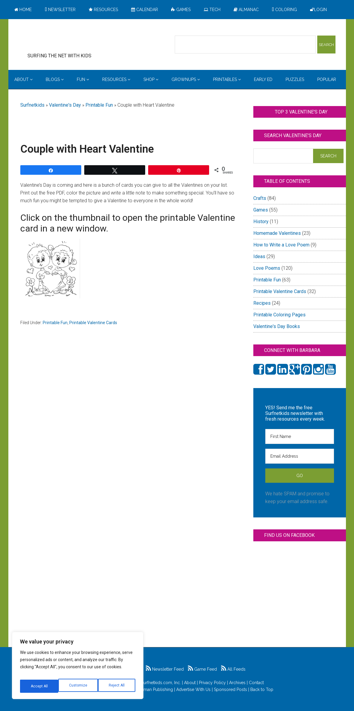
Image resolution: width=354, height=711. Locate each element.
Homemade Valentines (277, 233)
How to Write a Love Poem (281, 245)
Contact (256, 682)
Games (260, 210)
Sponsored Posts (230, 689)
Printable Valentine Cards (93, 322)
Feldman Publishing (154, 689)
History (261, 221)
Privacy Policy (212, 682)
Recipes (262, 303)
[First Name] (299, 436)
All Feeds (233, 669)
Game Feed (202, 669)
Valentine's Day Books (276, 326)
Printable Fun (99, 105)
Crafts (259, 198)
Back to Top (261, 689)
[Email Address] (299, 456)
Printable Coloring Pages (279, 315)
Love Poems (266, 268)
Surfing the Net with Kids (68, 38)
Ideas (259, 256)
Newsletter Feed (165, 669)
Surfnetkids (32, 105)
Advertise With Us (193, 689)
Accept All (116, 686)
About (190, 682)
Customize (39, 686)
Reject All (78, 686)
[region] (77, 667)
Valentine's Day (65, 105)
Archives (237, 682)
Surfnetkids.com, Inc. (161, 682)
